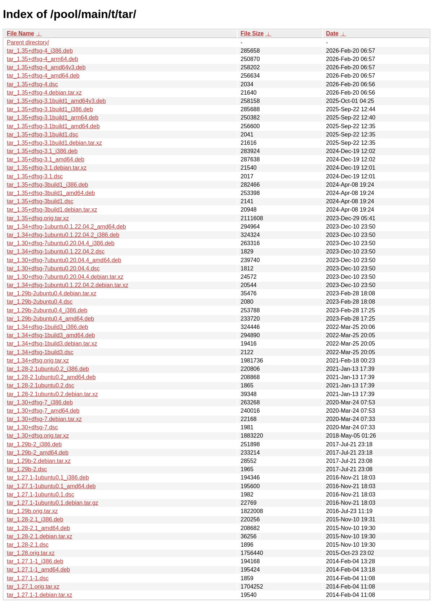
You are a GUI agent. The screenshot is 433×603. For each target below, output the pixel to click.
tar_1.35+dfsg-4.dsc (32, 84)
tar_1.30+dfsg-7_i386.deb (40, 402)
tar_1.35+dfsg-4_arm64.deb (42, 59)
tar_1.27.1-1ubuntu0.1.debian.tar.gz (52, 503)
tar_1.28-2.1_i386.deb (35, 519)
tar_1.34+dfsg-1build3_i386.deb (47, 327)
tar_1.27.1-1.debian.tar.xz (39, 595)
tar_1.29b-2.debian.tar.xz (39, 461)
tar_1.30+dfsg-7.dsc (32, 427)
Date (332, 33)
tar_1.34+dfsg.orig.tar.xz (38, 360)
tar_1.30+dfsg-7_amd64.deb (43, 411)
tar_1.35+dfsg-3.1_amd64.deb (45, 159)
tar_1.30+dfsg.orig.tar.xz (38, 436)
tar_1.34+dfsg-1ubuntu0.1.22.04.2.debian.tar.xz (67, 285)
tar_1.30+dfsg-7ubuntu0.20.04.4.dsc (53, 268)
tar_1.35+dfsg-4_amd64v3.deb (46, 67)
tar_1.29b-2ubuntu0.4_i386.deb (47, 310)
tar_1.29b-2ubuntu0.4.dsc (39, 302)
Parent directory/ (28, 42)
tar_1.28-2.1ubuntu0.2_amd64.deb (51, 377)
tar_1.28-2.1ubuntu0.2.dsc (40, 385)
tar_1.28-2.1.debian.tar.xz (39, 536)
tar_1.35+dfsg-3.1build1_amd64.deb (53, 126)
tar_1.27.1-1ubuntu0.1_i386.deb (48, 477)
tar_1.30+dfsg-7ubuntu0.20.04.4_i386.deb (60, 243)
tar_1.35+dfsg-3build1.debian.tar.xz (52, 210)
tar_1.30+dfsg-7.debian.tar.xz (44, 419)
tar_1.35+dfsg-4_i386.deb (40, 51)
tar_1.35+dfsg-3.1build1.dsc (42, 134)
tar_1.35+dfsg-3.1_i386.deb (42, 151)
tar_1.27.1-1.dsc (28, 578)
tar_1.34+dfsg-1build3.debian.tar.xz (52, 343)
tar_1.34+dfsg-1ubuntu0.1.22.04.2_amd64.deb (66, 227)
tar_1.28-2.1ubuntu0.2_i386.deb (48, 369)
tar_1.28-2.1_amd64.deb (38, 528)
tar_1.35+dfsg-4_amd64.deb (43, 76)
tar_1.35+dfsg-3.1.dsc (35, 176)
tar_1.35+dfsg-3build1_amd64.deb (51, 193)
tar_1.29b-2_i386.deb (34, 444)
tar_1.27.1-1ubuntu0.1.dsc (40, 494)
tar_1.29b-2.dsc (27, 469)
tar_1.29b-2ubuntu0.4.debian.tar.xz (51, 293)
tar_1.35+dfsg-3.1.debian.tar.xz (47, 168)
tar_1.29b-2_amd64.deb (38, 453)
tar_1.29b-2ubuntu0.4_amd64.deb (50, 319)
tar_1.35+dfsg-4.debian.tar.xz (44, 93)
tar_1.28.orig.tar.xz (31, 553)
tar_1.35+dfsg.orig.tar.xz (38, 218)
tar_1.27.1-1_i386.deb (35, 561)
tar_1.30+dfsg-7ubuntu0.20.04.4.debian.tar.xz (65, 277)
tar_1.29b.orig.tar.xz (32, 511)
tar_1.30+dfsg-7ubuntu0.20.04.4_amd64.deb (64, 260)
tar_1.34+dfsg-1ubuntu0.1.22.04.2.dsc (56, 251)
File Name (20, 33)
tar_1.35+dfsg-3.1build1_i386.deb (50, 109)
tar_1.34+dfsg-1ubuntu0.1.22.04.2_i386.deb (63, 235)
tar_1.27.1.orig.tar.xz (33, 587)
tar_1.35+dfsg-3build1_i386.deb (47, 185)
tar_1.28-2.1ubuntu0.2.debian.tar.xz (52, 394)
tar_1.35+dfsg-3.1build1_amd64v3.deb (56, 101)
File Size (252, 33)
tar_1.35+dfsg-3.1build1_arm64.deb (52, 117)
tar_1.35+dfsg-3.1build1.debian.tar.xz (54, 143)
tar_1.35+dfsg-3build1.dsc (40, 201)
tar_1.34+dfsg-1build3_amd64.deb (51, 335)
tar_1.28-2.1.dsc (28, 545)
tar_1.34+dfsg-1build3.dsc (40, 352)
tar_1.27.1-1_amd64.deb (38, 570)
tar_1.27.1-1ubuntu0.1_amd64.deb (51, 486)
